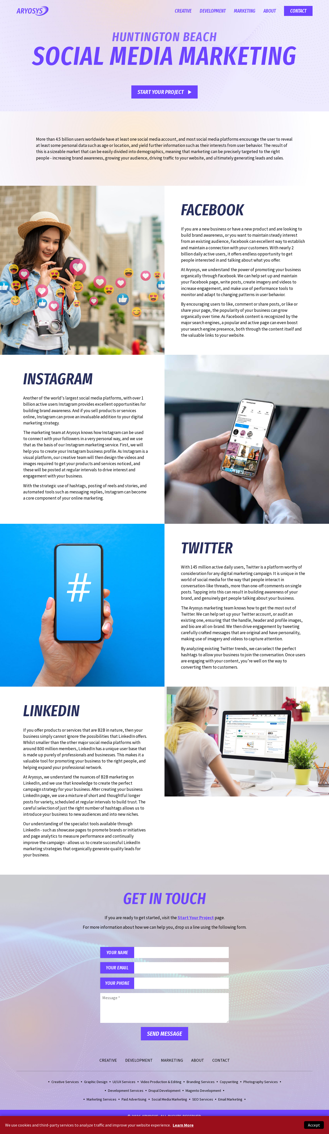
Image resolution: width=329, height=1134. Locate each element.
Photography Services (260, 1084)
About (269, 11)
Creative (183, 11)
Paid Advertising (134, 1102)
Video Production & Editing (161, 1084)
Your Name (118, 953)
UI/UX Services (124, 1084)
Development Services (125, 1093)
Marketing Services (101, 1102)
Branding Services (201, 1084)
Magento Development (203, 1093)
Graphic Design (95, 1084)
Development (213, 11)
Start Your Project (161, 91)
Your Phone (118, 985)
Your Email (118, 969)
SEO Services (202, 1102)
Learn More (183, 1125)
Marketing (244, 11)
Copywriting (229, 1084)
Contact (298, 11)
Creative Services (65, 1084)
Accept (314, 1125)
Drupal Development (164, 1093)
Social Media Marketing (169, 1102)
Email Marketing (230, 1102)
